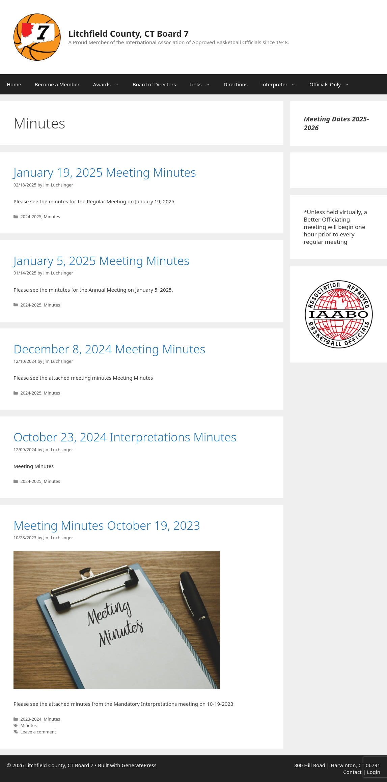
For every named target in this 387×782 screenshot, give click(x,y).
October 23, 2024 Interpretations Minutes (125, 437)
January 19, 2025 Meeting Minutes (104, 172)
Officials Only (332, 84)
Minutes (52, 216)
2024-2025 (30, 216)
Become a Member (57, 84)
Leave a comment (38, 732)
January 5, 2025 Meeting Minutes (101, 260)
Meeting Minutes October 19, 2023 (106, 525)
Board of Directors (154, 84)
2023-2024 (30, 719)
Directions (236, 84)
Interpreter (282, 84)
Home (14, 84)
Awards (109, 84)
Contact (352, 772)
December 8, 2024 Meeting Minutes (109, 349)
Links (203, 84)
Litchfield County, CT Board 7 (128, 33)
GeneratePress (139, 765)
